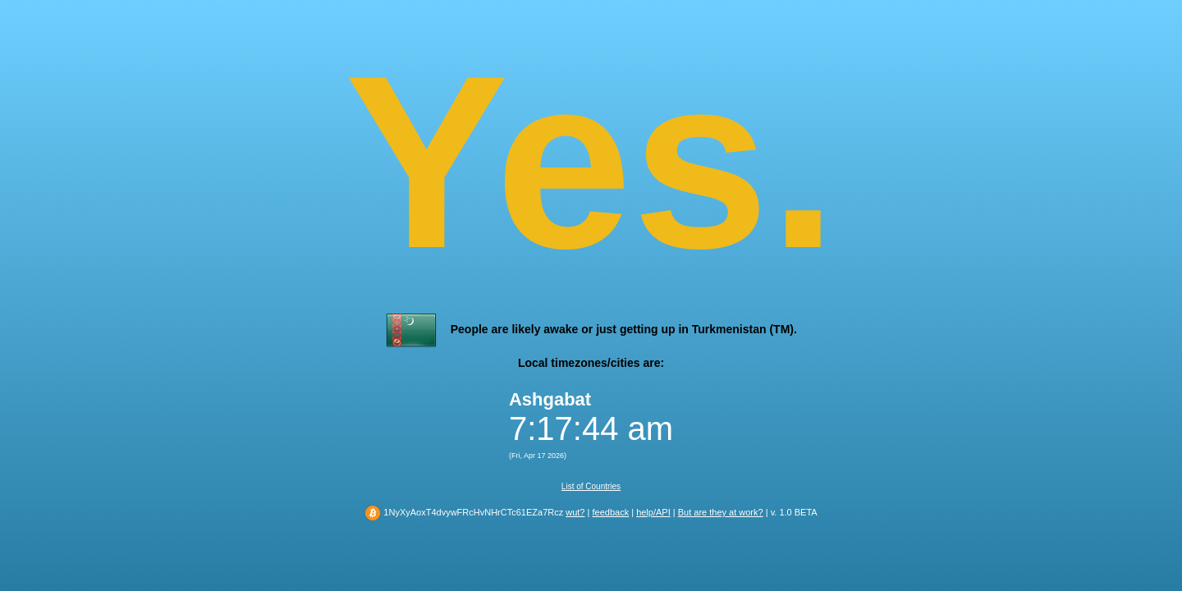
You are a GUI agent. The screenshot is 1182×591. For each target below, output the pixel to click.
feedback (610, 512)
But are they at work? (720, 512)
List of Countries (591, 486)
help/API (653, 512)
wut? (575, 512)
